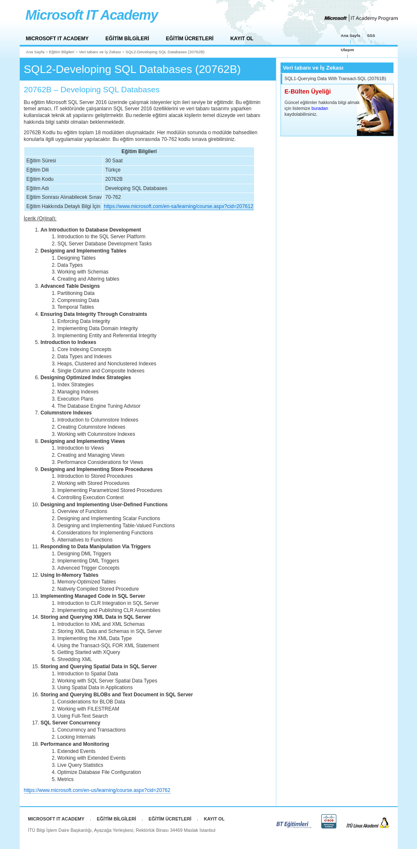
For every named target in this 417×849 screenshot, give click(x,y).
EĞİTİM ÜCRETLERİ (189, 39)
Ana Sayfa (350, 35)
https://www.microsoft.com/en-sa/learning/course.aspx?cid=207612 (178, 206)
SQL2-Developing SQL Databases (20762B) (165, 51)
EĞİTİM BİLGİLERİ (127, 39)
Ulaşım (347, 49)
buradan (320, 108)
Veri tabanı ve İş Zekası (100, 51)
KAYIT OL (241, 39)
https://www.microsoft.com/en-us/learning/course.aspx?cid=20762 (97, 790)
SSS (371, 35)
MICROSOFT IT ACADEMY (57, 39)
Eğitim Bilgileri (61, 51)
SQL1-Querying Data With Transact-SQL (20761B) (335, 78)
